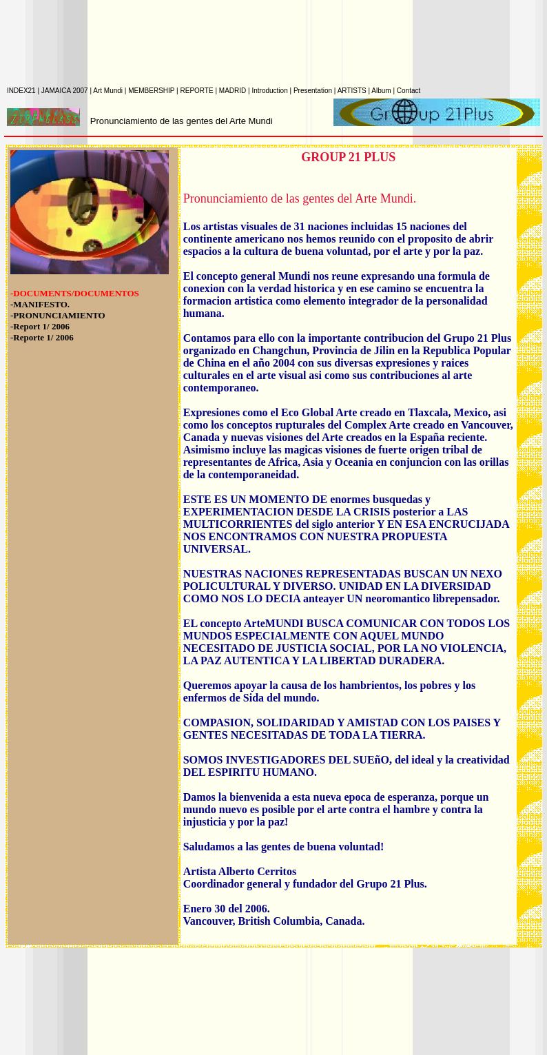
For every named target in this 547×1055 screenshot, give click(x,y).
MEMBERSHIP (152, 90)
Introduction (270, 90)
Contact (408, 90)
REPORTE (197, 90)
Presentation (313, 90)
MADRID (233, 90)
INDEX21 (22, 90)
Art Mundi (109, 90)
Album (382, 90)
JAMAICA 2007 (65, 90)
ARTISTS (353, 90)
